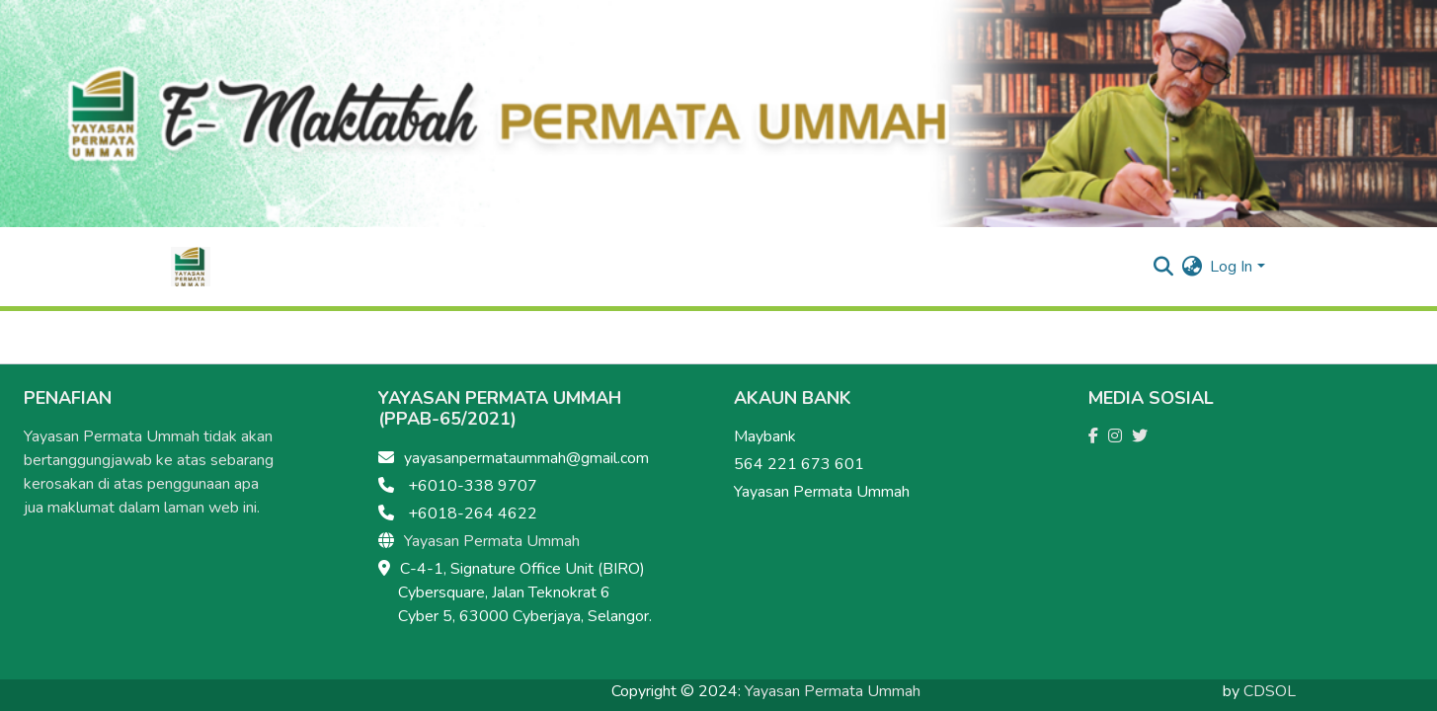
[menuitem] (1191, 266)
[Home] (190, 266)
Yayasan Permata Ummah (492, 541)
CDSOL (1269, 691)
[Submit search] (1163, 266)
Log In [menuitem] (1231, 266)
